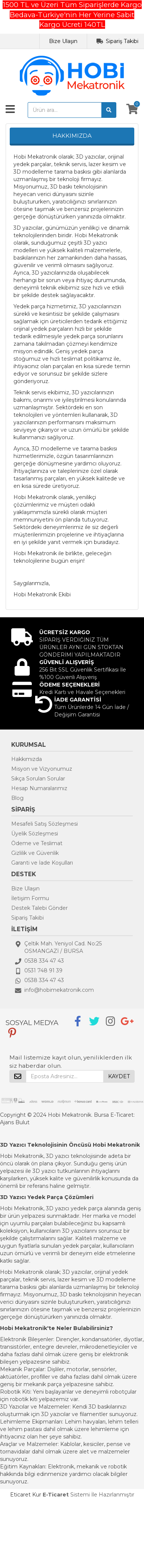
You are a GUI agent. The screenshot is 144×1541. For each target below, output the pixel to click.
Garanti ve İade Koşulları (42, 862)
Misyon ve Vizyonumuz (41, 768)
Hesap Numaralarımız (39, 788)
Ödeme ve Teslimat (36, 843)
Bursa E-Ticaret (114, 1115)
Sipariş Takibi (122, 41)
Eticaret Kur (25, 1494)
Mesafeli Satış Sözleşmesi (44, 823)
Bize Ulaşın (63, 41)
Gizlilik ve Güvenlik (35, 853)
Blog (17, 798)
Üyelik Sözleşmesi (34, 833)
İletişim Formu (30, 898)
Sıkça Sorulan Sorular (38, 778)
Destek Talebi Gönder (39, 908)
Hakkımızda (26, 759)
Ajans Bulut (15, 1122)
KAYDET (119, 1076)
